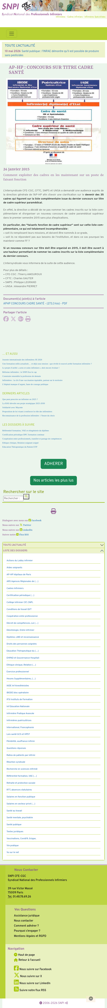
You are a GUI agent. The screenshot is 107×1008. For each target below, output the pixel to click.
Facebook (35, 520)
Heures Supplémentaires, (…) (21, 678)
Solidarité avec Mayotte (12, 407)
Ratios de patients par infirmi (21, 755)
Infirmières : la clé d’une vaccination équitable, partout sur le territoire (32, 380)
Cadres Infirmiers (15, 588)
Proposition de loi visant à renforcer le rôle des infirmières (27, 411)
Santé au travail (14, 810)
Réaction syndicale (16, 762)
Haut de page (24, 955)
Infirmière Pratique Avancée (20, 713)
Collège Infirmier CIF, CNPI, (20, 602)
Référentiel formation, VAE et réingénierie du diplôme (25, 430)
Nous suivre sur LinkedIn (32, 983)
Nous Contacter (26, 870)
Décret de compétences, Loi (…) (22, 623)
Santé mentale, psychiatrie (20, 817)
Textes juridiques (15, 831)
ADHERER (53, 464)
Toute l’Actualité (14, 545)
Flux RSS (22, 534)
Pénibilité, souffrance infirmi (21, 741)
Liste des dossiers (15, 550)
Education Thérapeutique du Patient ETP (19, 447)
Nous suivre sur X (28, 976)
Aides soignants (14, 567)
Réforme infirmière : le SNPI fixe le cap (19, 372)
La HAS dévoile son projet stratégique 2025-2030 (23, 403)
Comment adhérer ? (26, 926)
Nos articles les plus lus (53, 480)
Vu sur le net (13, 852)
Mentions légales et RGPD (30, 936)
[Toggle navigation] (11, 33)
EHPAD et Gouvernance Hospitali (23, 658)
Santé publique (14, 824)
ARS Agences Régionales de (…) (22, 581)
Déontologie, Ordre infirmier (20, 630)
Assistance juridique (26, 915)
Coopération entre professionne (22, 616)
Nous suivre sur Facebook (33, 969)
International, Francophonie (20, 727)
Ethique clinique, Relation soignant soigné (20, 443)
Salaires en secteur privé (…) (21, 803)
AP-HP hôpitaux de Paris (19, 574)
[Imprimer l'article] (28, 320)
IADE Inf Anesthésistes (18, 685)
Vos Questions (25, 910)
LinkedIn (26, 530)
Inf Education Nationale (18, 706)
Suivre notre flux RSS (30, 990)
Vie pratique (13, 845)
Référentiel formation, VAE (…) (22, 776)
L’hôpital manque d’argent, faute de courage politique (25, 384)
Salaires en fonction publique (21, 796)
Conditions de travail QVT (19, 609)
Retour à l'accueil (27, 960)
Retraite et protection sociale (21, 783)
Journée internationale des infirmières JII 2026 (22, 359)
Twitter (25, 525)
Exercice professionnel (18, 671)
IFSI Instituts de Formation (19, 699)
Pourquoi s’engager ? (27, 931)
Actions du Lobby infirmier (20, 560)
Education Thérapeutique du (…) (23, 651)
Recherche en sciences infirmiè (22, 769)
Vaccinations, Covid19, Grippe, (21, 838)
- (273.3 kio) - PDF (35, 303)
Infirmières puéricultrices (19, 720)
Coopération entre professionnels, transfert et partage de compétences (32, 438)
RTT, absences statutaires (19, 789)
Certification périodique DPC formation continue (23, 434)
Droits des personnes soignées (22, 644)
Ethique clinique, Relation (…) (21, 665)
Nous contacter (23, 921)
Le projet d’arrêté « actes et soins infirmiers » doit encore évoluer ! (30, 368)
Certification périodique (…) (20, 595)
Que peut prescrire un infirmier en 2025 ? (20, 399)
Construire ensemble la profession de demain (21, 376)
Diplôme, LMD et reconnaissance (23, 637)
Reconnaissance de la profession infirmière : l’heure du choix (28, 415)
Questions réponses (16, 748)
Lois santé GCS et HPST (18, 734)
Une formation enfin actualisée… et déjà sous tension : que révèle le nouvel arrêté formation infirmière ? (47, 363)
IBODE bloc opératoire (18, 692)
